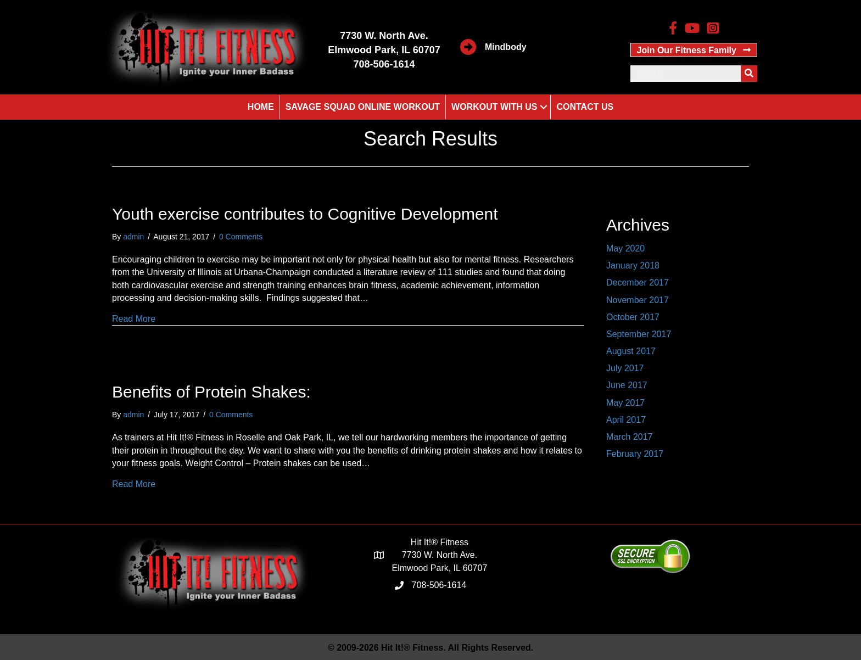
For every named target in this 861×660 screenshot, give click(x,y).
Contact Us (584, 106)
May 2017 (625, 402)
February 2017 (634, 453)
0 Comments (240, 236)
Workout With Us (494, 106)
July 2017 (625, 368)
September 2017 (638, 334)
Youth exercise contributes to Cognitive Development (305, 214)
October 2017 (632, 317)
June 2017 (626, 385)
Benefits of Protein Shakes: (211, 392)
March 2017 (629, 436)
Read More (133, 318)
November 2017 (637, 300)
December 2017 (637, 282)
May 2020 (625, 248)
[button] (693, 50)
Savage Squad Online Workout (363, 106)
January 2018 (632, 265)
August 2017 (631, 351)
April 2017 (626, 419)
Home (261, 106)
